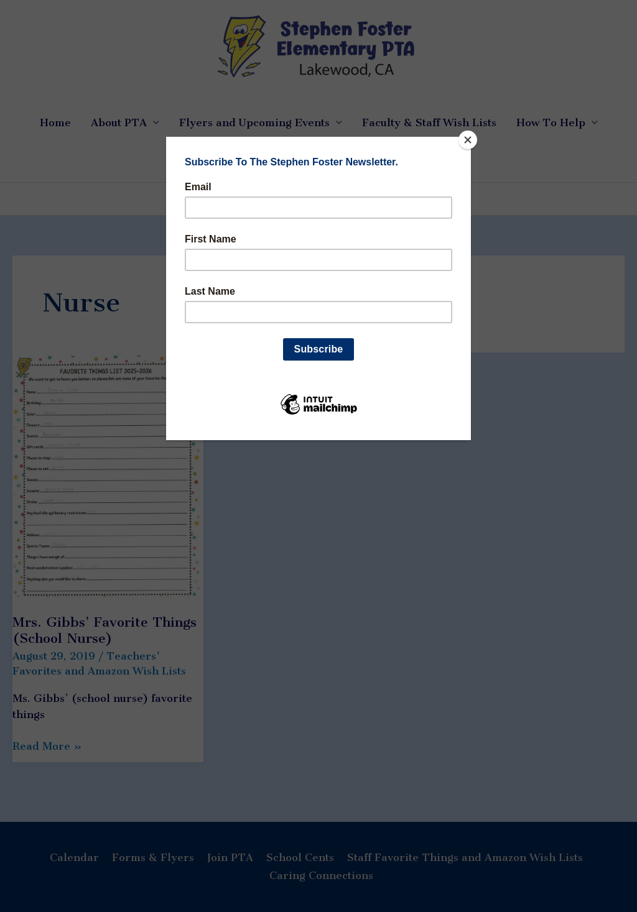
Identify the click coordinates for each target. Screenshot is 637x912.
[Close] (467, 140)
